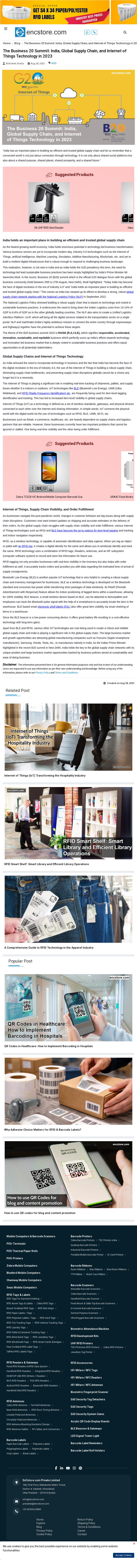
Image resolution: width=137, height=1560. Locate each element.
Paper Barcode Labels (18, 1444)
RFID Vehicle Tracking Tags (49, 1323)
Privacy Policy (43, 672)
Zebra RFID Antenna (17, 1405)
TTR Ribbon (76, 1274)
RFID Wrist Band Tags (18, 1337)
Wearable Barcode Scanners (85, 1289)
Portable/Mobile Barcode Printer (87, 1254)
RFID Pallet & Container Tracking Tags (26, 1332)
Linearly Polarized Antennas (21, 1414)
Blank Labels (29, 1453)
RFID (54, 63)
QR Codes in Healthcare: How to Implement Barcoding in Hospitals (48, 1046)
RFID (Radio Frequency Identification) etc (46, 393)
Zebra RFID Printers (113, 1347)
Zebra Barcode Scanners (84, 1294)
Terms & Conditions (89, 1526)
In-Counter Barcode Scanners (86, 1308)
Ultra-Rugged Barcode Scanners (87, 1318)
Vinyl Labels (13, 1453)
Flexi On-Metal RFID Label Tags (22, 1347)
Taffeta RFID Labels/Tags (19, 1351)
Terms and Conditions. (67, 672)
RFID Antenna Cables (17, 1429)
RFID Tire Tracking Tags (19, 1323)
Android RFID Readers (18, 1385)
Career (81, 1530)
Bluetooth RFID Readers (45, 1385)
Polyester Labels (41, 1444)
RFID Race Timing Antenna (45, 1410)
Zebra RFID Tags (45, 1303)
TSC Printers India (108, 1240)
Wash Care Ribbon (95, 1274)
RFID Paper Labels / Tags (19, 1313)
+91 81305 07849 (32, 1509)
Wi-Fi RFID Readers (16, 1380)
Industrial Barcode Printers (84, 1250)
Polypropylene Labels (17, 1449)
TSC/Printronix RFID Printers (85, 1347)
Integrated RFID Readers (47, 1371)
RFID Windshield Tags (18, 1342)
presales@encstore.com (36, 1503)
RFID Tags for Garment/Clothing (23, 1298)
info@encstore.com (33, 1499)
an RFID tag (25, 546)
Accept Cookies (123, 1555)
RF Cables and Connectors (46, 1429)
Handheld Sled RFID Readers (21, 1390)
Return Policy (85, 1519)
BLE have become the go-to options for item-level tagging (84, 530)
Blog (17, 43)
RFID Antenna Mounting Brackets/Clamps (28, 1424)
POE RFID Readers (39, 1380)
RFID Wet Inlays (46, 1308)
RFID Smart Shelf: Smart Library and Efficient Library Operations (46, 864)
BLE (76, 388)
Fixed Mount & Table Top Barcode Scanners (93, 1303)
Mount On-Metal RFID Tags (20, 1308)
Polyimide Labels (40, 1449)
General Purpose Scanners (84, 1313)
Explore (40, 1523)
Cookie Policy (44, 1534)
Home (6, 43)
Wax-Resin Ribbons (117, 1269)
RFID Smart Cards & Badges (47, 1342)
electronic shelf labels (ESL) (54, 606)
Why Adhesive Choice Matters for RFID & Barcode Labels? (42, 1129)
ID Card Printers (115, 1254)
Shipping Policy (86, 1523)
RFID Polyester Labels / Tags (21, 1318)
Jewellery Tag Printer (81, 1352)
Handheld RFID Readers (19, 1371)
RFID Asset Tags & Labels (20, 1303)
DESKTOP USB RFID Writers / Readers (26, 1376)
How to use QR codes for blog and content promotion (39, 1213)
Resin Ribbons (78, 1269)
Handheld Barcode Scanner (85, 1298)
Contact (82, 1534)
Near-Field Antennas (17, 1410)
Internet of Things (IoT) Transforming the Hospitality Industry (44, 775)
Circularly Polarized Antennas (22, 1419)
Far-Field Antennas (40, 1405)
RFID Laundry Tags (16, 1327)
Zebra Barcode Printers (83, 1240)
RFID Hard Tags (48, 1318)
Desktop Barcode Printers (84, 1245)
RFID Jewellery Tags (43, 1337)
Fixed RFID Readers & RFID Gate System (27, 1366)
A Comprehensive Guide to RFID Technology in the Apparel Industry (48, 947)
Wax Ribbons (96, 1269)
